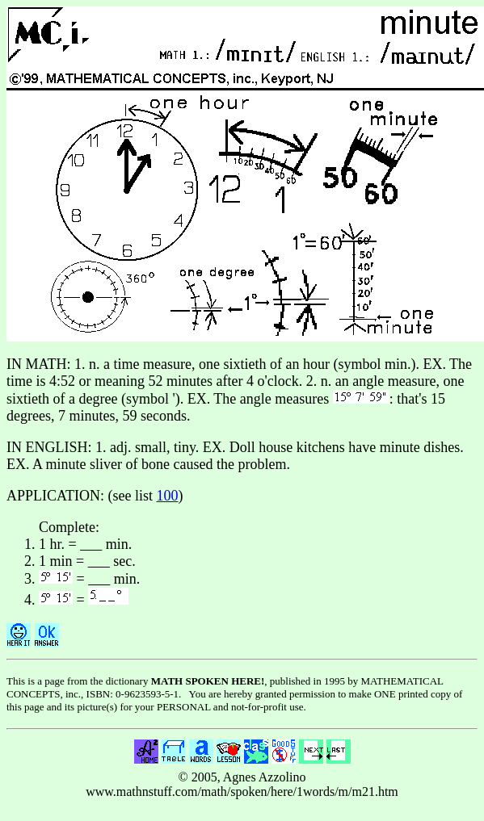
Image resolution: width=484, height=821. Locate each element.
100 (168, 496)
